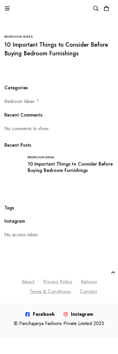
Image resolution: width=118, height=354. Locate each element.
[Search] (96, 8)
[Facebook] (40, 314)
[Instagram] (78, 314)
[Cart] (106, 8)
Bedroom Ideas (19, 101)
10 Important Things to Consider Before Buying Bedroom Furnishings (56, 49)
